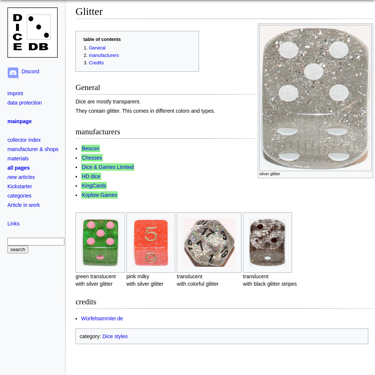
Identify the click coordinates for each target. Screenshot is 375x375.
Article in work (23, 205)
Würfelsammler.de (102, 318)
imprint (15, 93)
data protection (24, 103)
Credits (96, 62)
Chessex (92, 158)
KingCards (94, 186)
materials (18, 158)
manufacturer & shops (32, 149)
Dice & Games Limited (108, 167)
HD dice (91, 176)
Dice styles (115, 336)
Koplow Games (99, 195)
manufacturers (104, 55)
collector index (24, 140)
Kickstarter (19, 186)
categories (19, 196)
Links (13, 224)
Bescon (90, 148)
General (97, 48)
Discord (29, 71)
